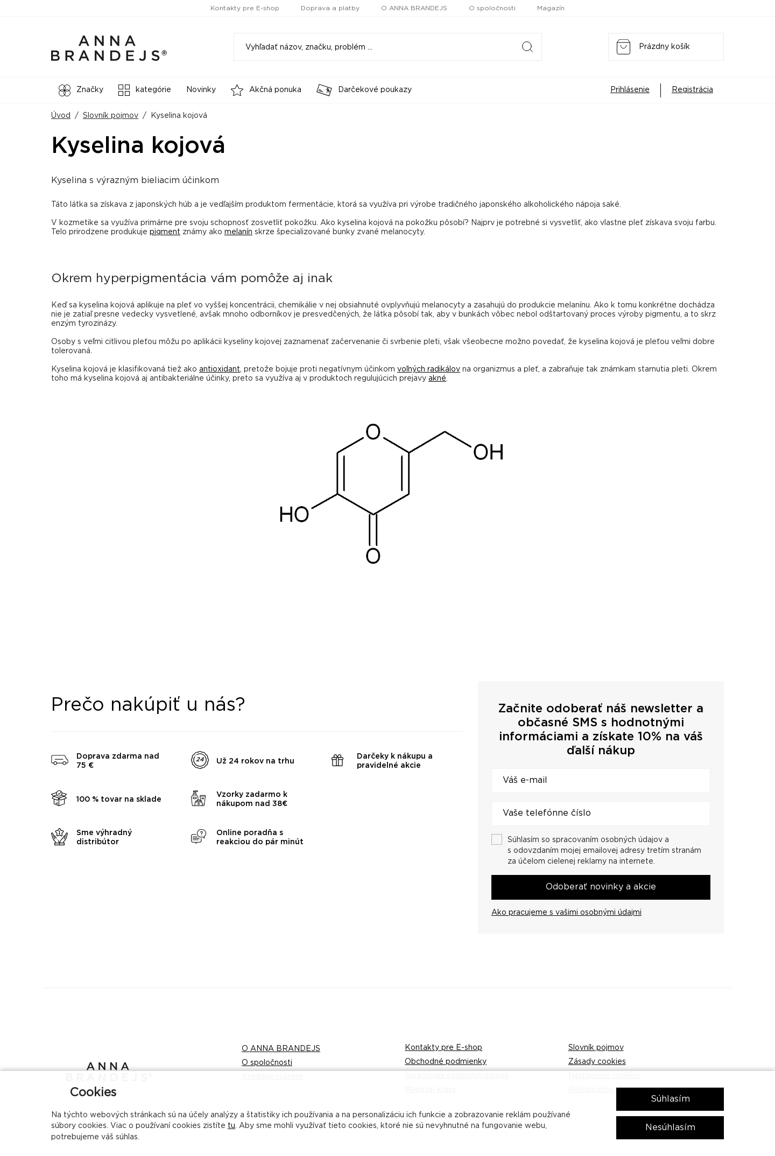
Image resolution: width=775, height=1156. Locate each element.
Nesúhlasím (670, 1127)
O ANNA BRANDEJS (414, 8)
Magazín (551, 8)
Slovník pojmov (110, 116)
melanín (238, 232)
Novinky (201, 90)
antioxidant (219, 369)
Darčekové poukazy (364, 90)
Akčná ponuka (266, 90)
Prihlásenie (630, 90)
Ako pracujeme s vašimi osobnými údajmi (566, 912)
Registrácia (692, 90)
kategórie (144, 90)
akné (437, 378)
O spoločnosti (492, 8)
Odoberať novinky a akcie (601, 886)
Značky (81, 90)
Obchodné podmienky (446, 1062)
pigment (165, 232)
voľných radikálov (428, 369)
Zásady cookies (597, 1062)
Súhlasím (670, 1099)
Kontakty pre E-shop (244, 8)
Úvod (61, 116)
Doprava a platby (330, 8)
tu (231, 1126)
